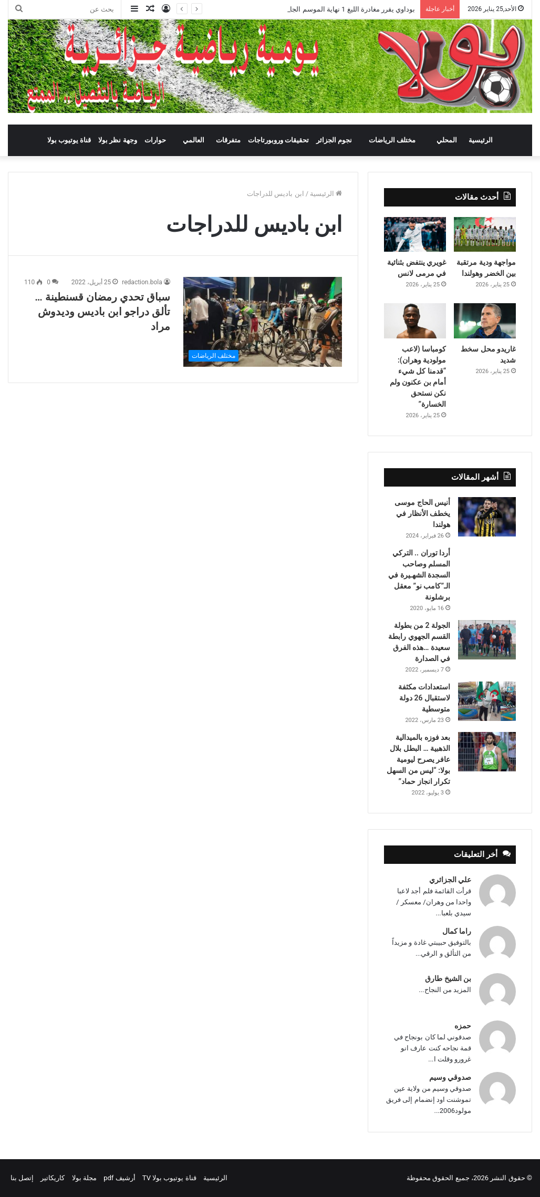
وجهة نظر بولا (117, 140)
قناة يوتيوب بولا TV (169, 1178)
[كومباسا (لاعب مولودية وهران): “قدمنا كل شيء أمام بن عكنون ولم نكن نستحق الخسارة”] (415, 320)
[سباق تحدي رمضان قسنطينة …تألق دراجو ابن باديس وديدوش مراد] (262, 322)
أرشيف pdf (119, 1178)
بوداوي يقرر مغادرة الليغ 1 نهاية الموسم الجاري (347, 9)
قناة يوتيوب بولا (69, 140)
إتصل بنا (22, 1178)
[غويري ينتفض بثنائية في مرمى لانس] (415, 234)
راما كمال (456, 931)
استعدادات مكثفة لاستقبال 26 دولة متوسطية (424, 698)
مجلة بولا (84, 1178)
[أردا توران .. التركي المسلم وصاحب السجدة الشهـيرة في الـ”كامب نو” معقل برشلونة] (487, 562)
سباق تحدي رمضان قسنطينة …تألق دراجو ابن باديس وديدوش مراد (102, 312)
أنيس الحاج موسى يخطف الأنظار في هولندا (422, 513)
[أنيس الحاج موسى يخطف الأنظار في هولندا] (487, 516)
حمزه (462, 1025)
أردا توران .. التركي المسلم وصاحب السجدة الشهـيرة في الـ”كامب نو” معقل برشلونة (419, 575)
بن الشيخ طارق (448, 978)
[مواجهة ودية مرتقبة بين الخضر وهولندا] (485, 234)
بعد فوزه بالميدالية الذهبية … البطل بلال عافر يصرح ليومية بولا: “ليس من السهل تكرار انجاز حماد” (418, 759)
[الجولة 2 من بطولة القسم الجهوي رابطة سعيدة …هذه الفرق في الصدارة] (487, 639)
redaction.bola (142, 282)
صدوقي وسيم (450, 1077)
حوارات (155, 140)
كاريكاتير (52, 1178)
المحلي (447, 140)
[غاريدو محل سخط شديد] (485, 320)
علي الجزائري (450, 879)
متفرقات (228, 140)
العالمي (193, 140)
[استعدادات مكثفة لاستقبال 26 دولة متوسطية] (487, 701)
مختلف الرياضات (392, 140)
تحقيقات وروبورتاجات (278, 140)
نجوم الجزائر (334, 140)
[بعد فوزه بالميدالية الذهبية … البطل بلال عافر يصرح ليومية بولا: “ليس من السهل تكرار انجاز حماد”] (487, 751)
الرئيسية (481, 140)
